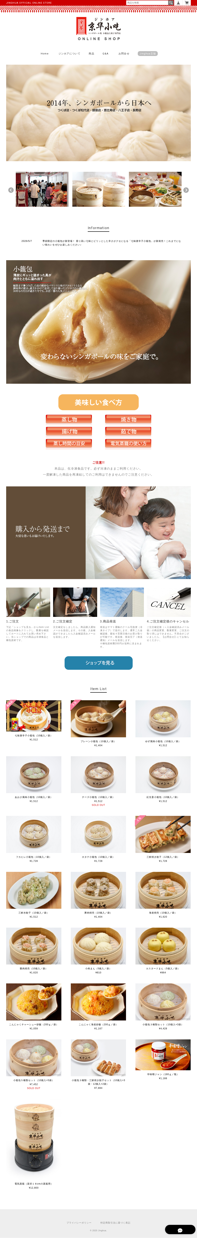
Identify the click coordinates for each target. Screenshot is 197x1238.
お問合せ (124, 53)
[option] (42, 189)
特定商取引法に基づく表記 (115, 1223)
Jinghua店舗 (148, 53)
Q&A (106, 53)
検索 (171, 2)
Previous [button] (11, 190)
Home (44, 53)
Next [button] (186, 190)
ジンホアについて (69, 53)
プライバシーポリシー (79, 1223)
